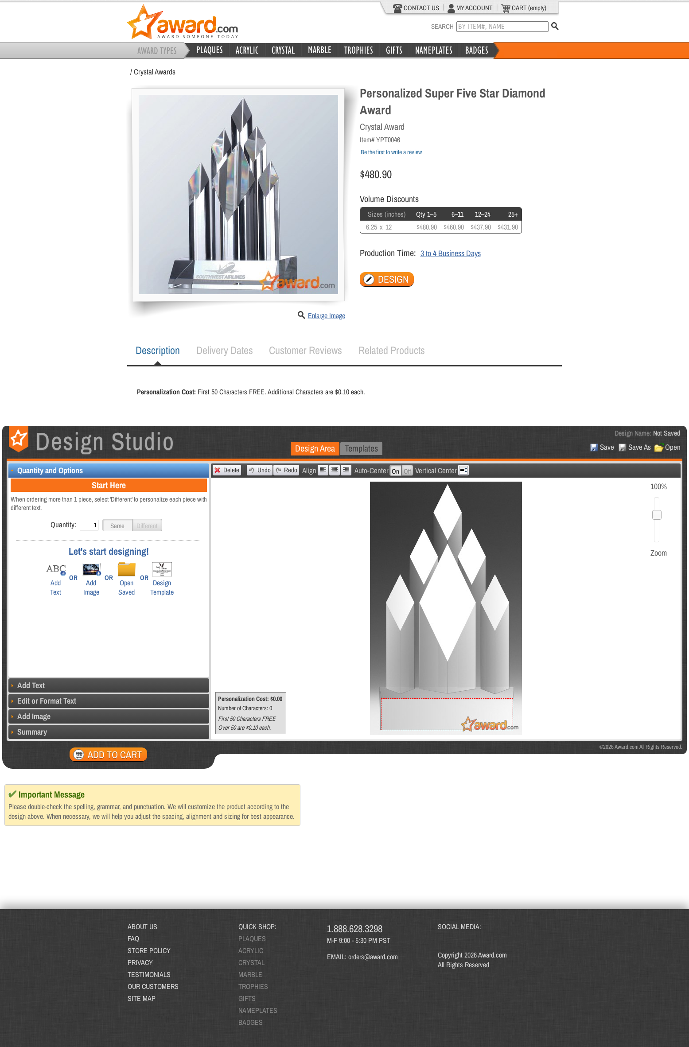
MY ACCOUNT (470, 8)
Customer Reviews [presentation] (305, 350)
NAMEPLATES (257, 1010)
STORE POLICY (149, 950)
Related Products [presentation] (391, 350)
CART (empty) (523, 8)
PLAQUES (252, 938)
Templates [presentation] (361, 448)
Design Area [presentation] (315, 448)
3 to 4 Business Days (450, 253)
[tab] (157, 350)
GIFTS (247, 998)
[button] (117, 525)
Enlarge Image (326, 315)
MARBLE (250, 974)
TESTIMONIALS (149, 974)
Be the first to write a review (391, 152)
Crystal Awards (154, 71)
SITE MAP (142, 998)
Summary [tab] (27, 731)
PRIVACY (140, 962)
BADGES (250, 1022)
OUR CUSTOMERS (153, 986)
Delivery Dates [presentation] (224, 350)
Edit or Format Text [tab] (42, 700)
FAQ (133, 938)
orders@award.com (373, 956)
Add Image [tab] (29, 716)
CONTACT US (416, 8)
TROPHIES (253, 986)
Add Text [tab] (26, 685)
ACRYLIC (250, 950)
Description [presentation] (158, 350)
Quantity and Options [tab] (45, 470)
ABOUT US (142, 926)
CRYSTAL (251, 962)
